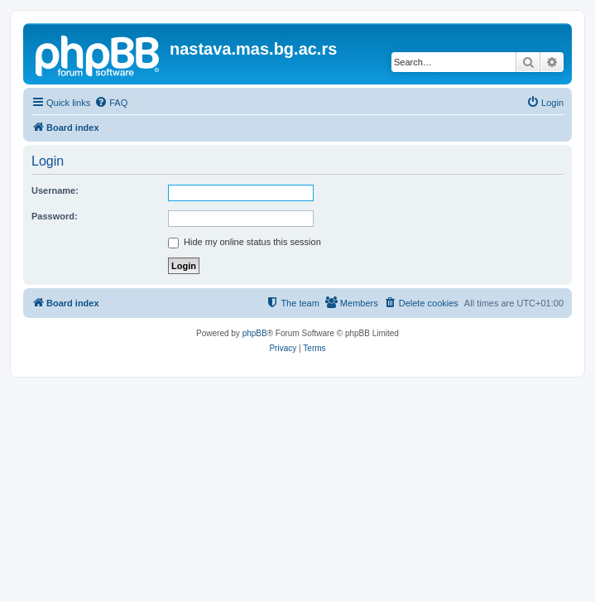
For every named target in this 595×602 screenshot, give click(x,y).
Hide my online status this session (244, 242)
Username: (55, 190)
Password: (54, 216)
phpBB (254, 333)
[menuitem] (110, 103)
